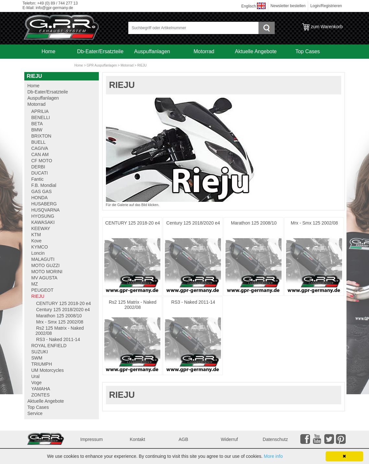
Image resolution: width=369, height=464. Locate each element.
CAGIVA (39, 148)
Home (48, 51)
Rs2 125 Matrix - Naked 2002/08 (132, 304)
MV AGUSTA (44, 277)
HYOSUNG (42, 216)
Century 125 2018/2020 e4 (193, 223)
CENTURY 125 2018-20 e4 (132, 223)
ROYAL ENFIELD (49, 345)
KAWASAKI (43, 222)
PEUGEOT (42, 290)
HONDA (39, 197)
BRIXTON (41, 136)
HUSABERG (44, 203)
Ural (35, 376)
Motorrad (203, 51)
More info (273, 456)
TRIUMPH (41, 364)
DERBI (38, 166)
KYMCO (39, 247)
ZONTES (40, 394)
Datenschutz (275, 439)
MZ (34, 284)
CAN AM (40, 154)
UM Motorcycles (47, 370)
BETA (37, 123)
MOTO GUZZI (45, 265)
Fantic (37, 179)
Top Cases (307, 51)
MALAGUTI (43, 259)
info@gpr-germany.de (54, 8)
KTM (36, 234)
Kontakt (137, 439)
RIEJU (142, 65)
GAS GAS (41, 191)
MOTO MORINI (47, 271)
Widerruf (229, 439)
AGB (183, 439)
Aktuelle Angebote (256, 51)
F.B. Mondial (43, 185)
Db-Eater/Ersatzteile (100, 51)
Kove (36, 240)
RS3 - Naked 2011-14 (193, 302)
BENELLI (40, 117)
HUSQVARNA (45, 210)
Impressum (91, 439)
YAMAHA (40, 388)
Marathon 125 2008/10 (254, 223)
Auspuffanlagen (152, 51)
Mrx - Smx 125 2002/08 (314, 223)
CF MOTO (41, 160)
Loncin (38, 253)
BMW (36, 129)
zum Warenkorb (327, 26)
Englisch (248, 6)
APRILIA (40, 111)
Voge (36, 382)
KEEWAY (40, 228)
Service (48, 65)
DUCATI (39, 173)
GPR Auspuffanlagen (102, 65)
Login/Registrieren (326, 6)
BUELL (38, 142)
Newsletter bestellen (288, 6)
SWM (36, 357)
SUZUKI (39, 351)
